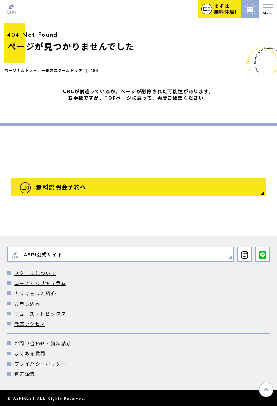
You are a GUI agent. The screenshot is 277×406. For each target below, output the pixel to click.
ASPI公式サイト (37, 255)
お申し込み (27, 303)
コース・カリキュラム (40, 283)
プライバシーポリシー (40, 363)
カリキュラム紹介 (35, 293)
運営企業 (24, 373)
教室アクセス (29, 323)
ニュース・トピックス (40, 313)
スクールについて (35, 272)
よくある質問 (29, 353)
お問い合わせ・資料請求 (42, 343)
